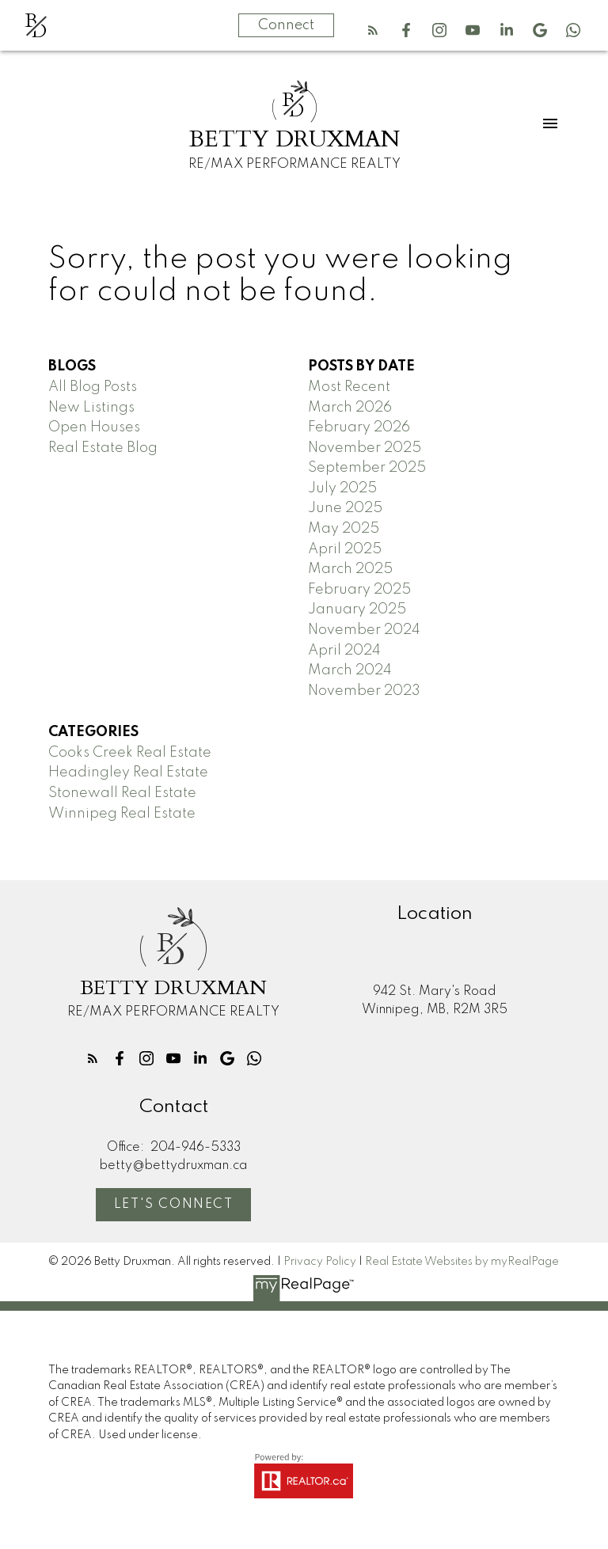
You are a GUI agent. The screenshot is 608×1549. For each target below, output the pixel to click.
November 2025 (364, 448)
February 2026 (359, 427)
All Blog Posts (92, 387)
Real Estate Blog (103, 448)
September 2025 (367, 468)
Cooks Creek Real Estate (129, 753)
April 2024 (344, 651)
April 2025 (345, 549)
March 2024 (350, 670)
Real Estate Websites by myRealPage (462, 1261)
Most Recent (349, 387)
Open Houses (94, 427)
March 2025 (350, 569)
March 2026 (350, 408)
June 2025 (345, 508)
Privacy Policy (319, 1261)
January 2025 (357, 609)
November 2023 (364, 691)
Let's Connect (174, 1204)
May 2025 (343, 529)
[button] (373, 30)
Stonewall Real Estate (122, 793)
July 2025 (342, 488)
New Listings (91, 408)
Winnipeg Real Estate (122, 814)
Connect (286, 25)
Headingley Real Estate (128, 772)
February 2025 (359, 590)
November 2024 (364, 630)
